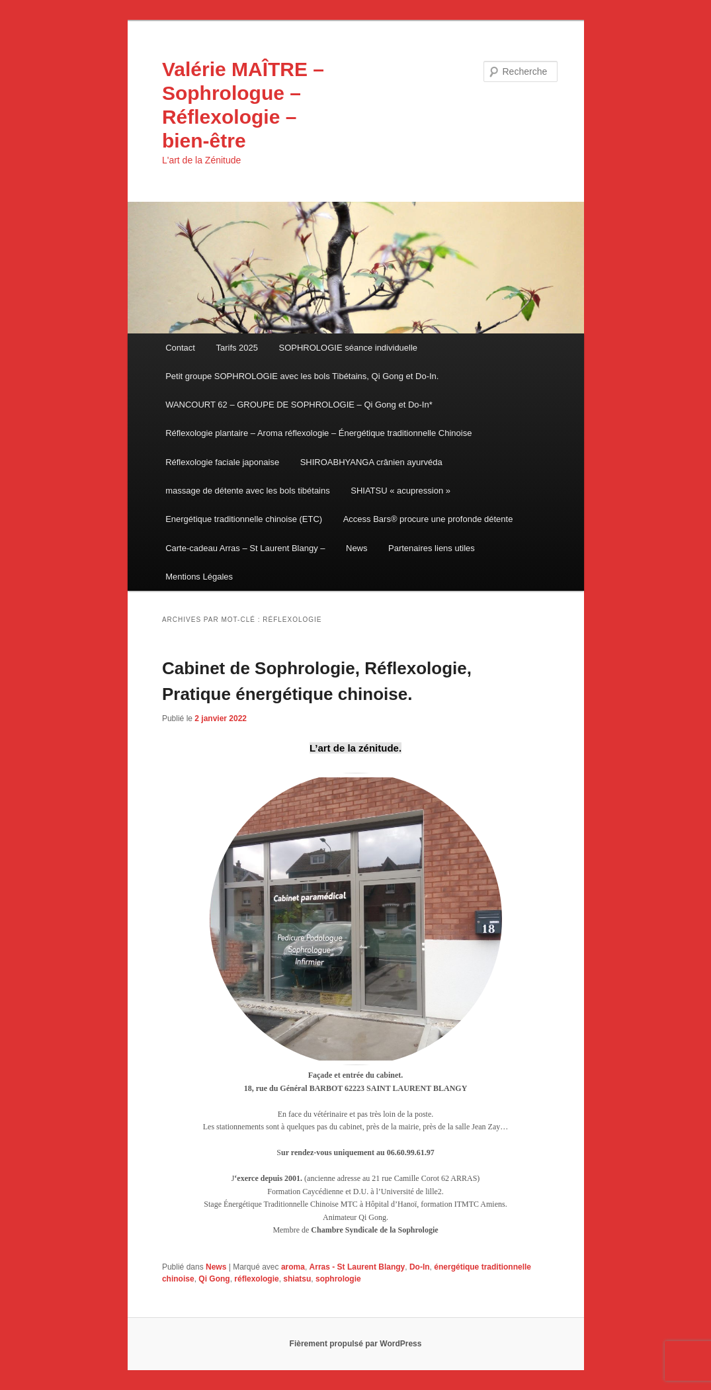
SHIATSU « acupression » (400, 491)
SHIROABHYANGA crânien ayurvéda (371, 462)
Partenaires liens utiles (431, 548)
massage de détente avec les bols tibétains (247, 491)
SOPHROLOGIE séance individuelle (348, 348)
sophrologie (338, 1278)
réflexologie (256, 1278)
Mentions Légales (199, 577)
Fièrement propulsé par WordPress (356, 1343)
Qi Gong (214, 1278)
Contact (180, 348)
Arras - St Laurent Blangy (357, 1267)
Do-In (419, 1267)
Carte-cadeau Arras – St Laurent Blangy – (245, 548)
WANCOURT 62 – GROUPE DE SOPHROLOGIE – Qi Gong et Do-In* (299, 405)
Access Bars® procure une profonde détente (428, 519)
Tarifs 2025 (237, 348)
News (357, 548)
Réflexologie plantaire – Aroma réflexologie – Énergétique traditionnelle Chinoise (318, 433)
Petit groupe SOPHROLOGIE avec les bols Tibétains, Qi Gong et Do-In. (302, 376)
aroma (293, 1267)
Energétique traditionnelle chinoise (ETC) (243, 519)
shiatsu (297, 1278)
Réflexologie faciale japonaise (222, 462)
